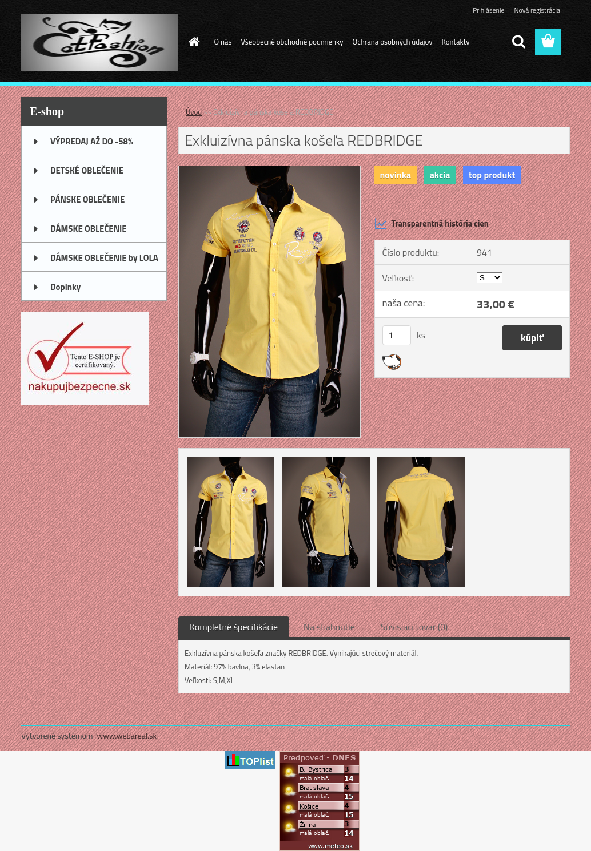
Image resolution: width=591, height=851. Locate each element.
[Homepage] (193, 42)
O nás (223, 41)
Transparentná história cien (431, 223)
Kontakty (456, 41)
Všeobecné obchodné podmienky (292, 41)
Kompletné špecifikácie (234, 627)
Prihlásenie (488, 10)
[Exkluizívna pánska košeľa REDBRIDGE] (269, 171)
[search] (518, 42)
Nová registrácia (537, 10)
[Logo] (99, 42)
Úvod (194, 112)
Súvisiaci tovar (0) (414, 627)
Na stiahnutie (329, 627)
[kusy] (396, 335)
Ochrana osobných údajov (393, 41)
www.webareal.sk (127, 735)
